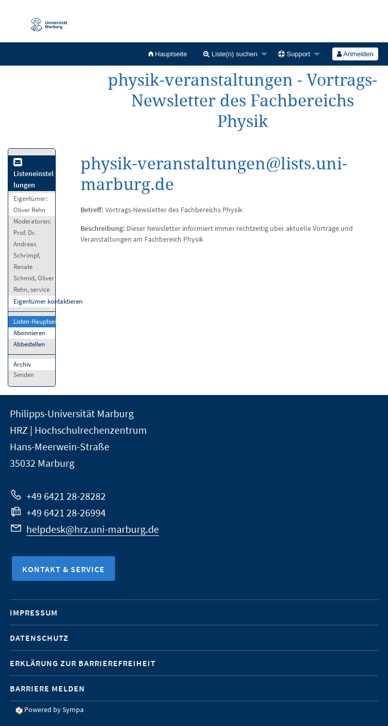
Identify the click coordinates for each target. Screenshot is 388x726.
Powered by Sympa (54, 709)
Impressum (34, 612)
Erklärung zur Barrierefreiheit (83, 663)
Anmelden (355, 54)
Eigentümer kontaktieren (48, 301)
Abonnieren (29, 332)
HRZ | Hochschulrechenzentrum (78, 429)
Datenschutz (39, 638)
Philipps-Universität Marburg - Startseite (43, 21)
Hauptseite (168, 54)
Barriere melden (47, 688)
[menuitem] (168, 54)
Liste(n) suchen (230, 54)
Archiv (22, 364)
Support (294, 54)
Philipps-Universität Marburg (72, 413)
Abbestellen (29, 344)
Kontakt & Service (63, 569)
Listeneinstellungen (33, 174)
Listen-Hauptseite (37, 321)
